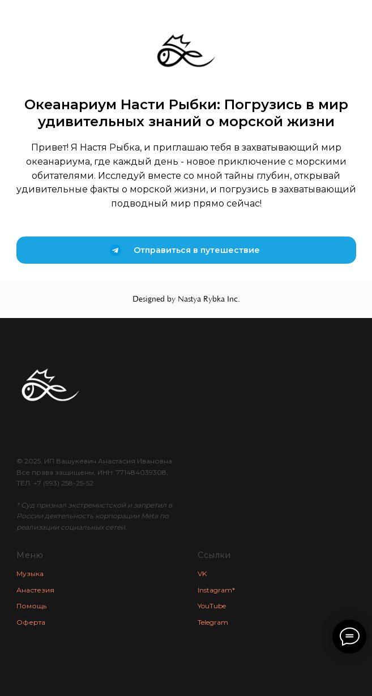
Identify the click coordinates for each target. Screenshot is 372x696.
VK (202, 573)
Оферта (30, 622)
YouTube (212, 606)
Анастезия (35, 590)
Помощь (31, 606)
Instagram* (216, 590)
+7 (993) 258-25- (59, 483)
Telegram (213, 622)
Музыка (30, 573)
